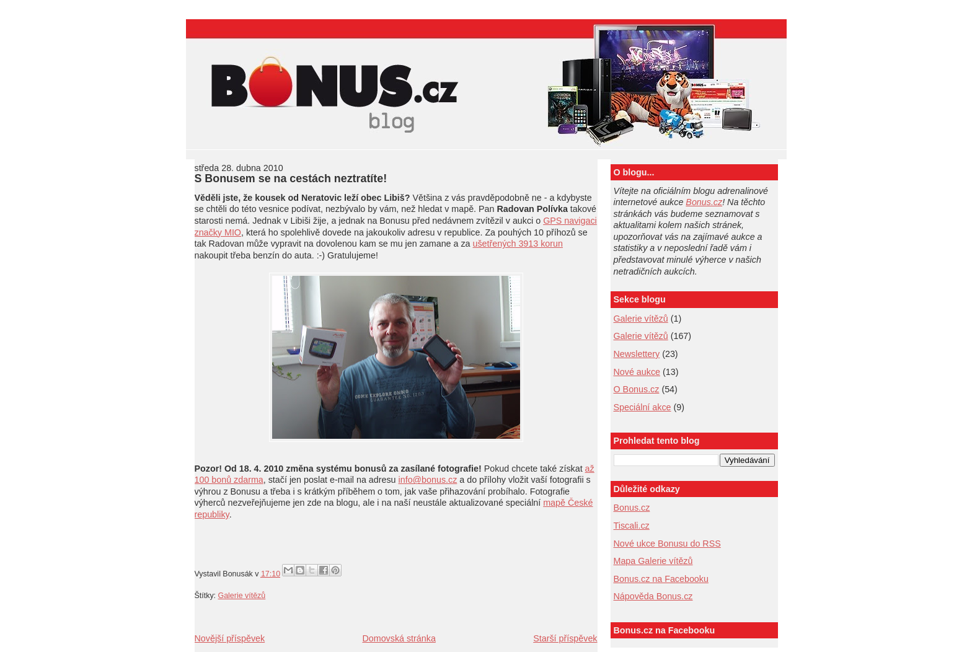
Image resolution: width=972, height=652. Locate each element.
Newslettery (637, 354)
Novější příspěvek (230, 638)
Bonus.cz (704, 202)
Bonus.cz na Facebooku (661, 579)
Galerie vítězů (242, 595)
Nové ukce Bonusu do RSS (667, 543)
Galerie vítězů (641, 319)
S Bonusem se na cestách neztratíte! (291, 178)
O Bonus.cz (637, 389)
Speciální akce (642, 407)
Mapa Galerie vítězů (653, 561)
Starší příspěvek (565, 638)
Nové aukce (637, 372)
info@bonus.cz (428, 480)
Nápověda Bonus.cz (653, 596)
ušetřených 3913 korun (518, 244)
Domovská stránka (398, 638)
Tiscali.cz (632, 526)
